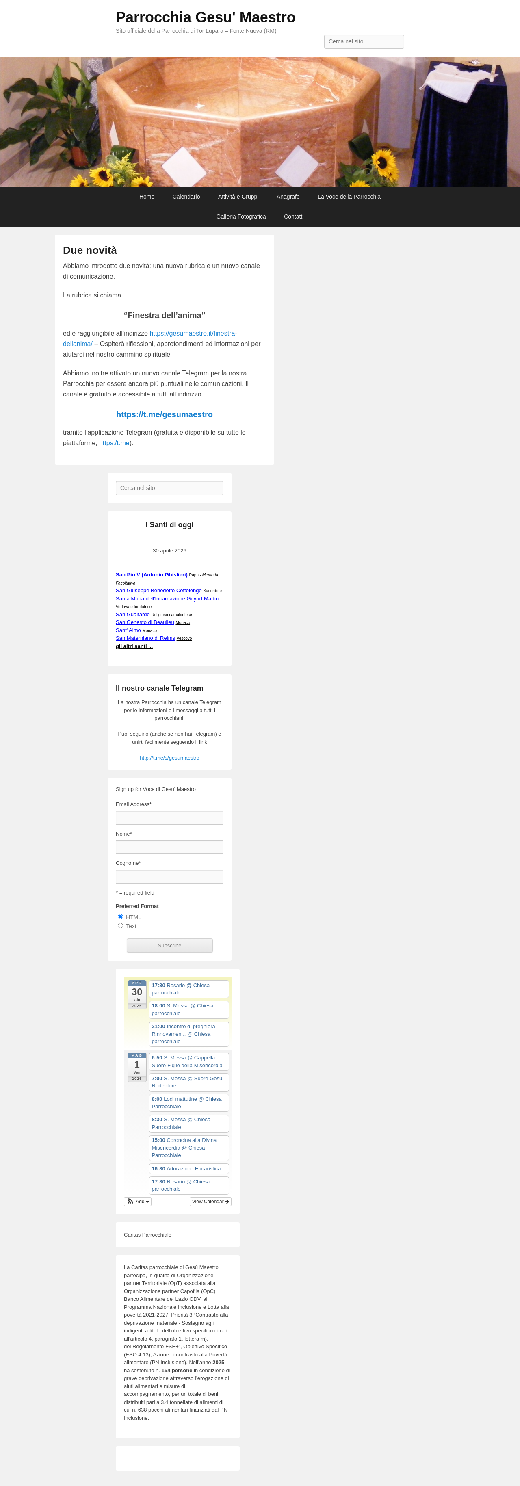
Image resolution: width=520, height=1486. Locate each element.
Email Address (134, 804)
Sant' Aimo (128, 630)
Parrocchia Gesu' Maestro (206, 17)
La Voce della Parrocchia (349, 196)
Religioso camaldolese (171, 615)
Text (131, 926)
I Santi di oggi (170, 525)
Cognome (128, 863)
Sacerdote (212, 591)
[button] (137, 1202)
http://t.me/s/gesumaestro (169, 758)
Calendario (186, 196)
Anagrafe (288, 196)
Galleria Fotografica (241, 216)
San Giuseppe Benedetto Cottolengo (159, 590)
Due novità (90, 250)
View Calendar (210, 1201)
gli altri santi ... (134, 646)
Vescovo (184, 638)
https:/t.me (114, 443)
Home (146, 196)
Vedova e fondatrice (134, 606)
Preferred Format (137, 906)
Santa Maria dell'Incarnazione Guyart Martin (167, 599)
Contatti (293, 216)
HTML (133, 917)
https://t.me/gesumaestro (164, 414)
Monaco (183, 622)
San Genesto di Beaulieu (145, 622)
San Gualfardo (133, 614)
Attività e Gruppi (238, 196)
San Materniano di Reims (145, 638)
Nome (124, 834)
